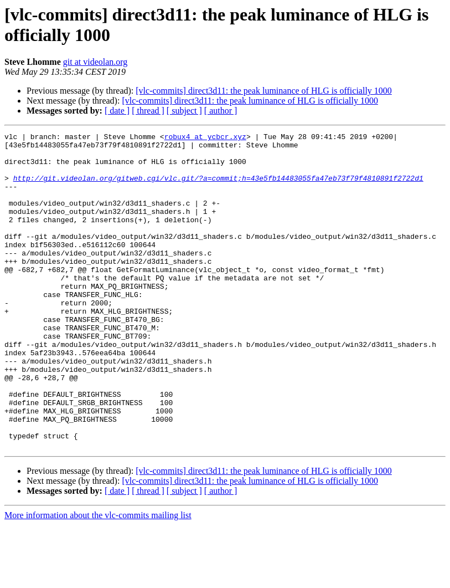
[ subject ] (184, 110)
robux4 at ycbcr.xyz (205, 138)
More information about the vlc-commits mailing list (98, 578)
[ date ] (117, 110)
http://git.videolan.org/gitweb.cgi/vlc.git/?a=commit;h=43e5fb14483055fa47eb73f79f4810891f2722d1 (218, 188)
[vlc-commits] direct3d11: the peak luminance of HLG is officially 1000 (264, 90)
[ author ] (220, 110)
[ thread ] (148, 110)
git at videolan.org (95, 62)
